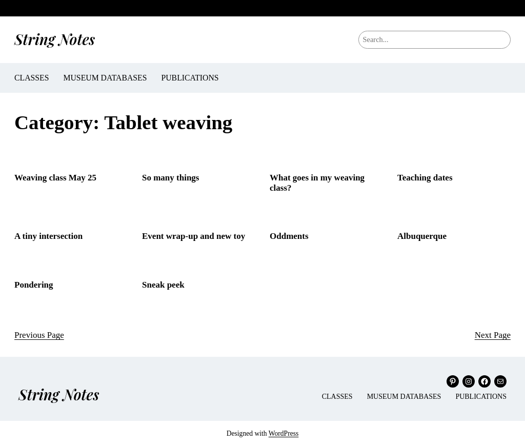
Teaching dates (425, 178)
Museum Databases (105, 77)
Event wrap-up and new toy (193, 236)
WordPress (284, 433)
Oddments (289, 236)
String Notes (54, 39)
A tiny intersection (48, 236)
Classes (31, 77)
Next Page (493, 335)
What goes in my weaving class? (317, 183)
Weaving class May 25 (55, 178)
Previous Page (39, 335)
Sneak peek (163, 285)
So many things (170, 178)
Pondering (33, 285)
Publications (189, 77)
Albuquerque (422, 236)
